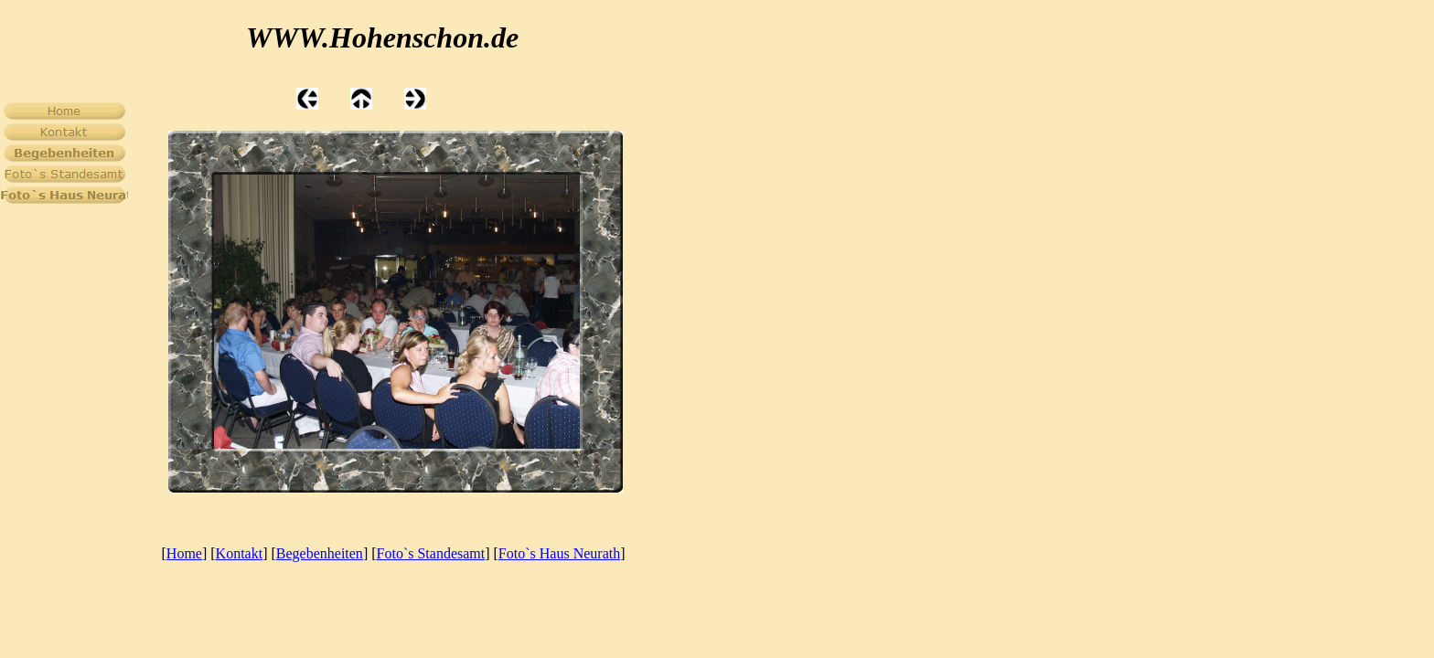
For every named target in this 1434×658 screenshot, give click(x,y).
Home (184, 553)
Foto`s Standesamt (431, 553)
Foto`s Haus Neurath (559, 553)
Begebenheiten (319, 553)
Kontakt (239, 553)
